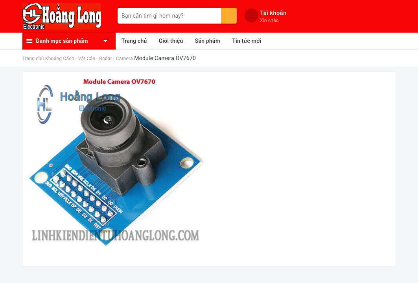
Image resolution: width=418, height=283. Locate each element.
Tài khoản (273, 13)
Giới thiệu (171, 41)
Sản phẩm (208, 41)
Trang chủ (134, 41)
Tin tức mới (246, 41)
